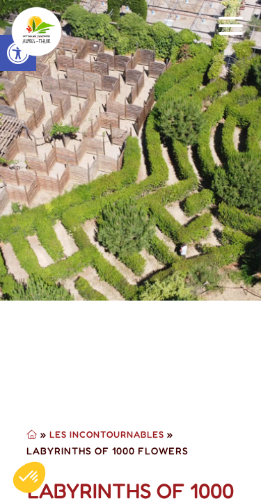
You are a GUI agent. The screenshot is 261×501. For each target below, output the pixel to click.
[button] (231, 26)
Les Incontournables (106, 434)
